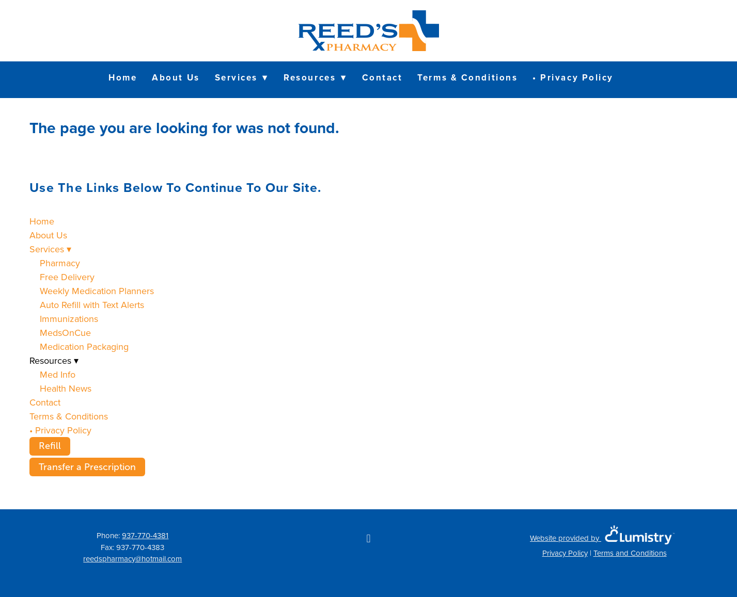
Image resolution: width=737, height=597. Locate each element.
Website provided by (604, 538)
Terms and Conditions (630, 552)
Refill (50, 446)
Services (242, 77)
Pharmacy (60, 262)
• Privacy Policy (573, 77)
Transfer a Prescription (87, 467)
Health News (65, 388)
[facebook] (368, 538)
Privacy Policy (565, 552)
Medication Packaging (84, 346)
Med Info (57, 374)
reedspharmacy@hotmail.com (132, 558)
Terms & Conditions (467, 77)
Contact (382, 77)
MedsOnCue (65, 332)
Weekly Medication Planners (97, 290)
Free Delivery (67, 276)
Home (122, 77)
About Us (175, 77)
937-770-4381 (145, 535)
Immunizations (69, 318)
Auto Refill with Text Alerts (92, 304)
